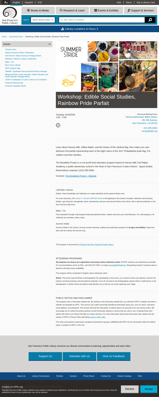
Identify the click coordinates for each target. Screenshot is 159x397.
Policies (59, 376)
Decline (129, 388)
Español (29, 2)
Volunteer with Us (79, 356)
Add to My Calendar (58, 125)
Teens (129, 2)
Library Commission (41, 376)
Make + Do (9, 62)
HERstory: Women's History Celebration (20, 59)
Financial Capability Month (15, 86)
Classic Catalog (124, 376)
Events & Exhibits (108, 10)
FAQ (140, 376)
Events (6, 44)
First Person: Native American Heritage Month (23, 56)
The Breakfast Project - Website (80, 176)
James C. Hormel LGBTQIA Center (89, 198)
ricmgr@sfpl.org (149, 131)
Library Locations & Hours (80, 28)
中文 (40, 2)
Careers (73, 376)
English (16, 2)
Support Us (45, 356)
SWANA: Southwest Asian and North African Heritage (26, 71)
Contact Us (106, 376)
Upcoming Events (16, 37)
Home (4, 37)
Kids (119, 2)
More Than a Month (12, 65)
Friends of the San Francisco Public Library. (97, 245)
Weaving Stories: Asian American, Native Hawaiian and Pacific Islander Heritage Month (26, 75)
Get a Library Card (146, 2)
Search (26, 20)
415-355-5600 (150, 128)
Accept (149, 388)
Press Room (88, 376)
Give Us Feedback (114, 356)
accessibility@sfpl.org (117, 265)
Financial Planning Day (14, 83)
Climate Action (10, 49)
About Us (21, 376)
